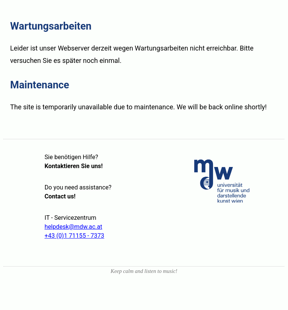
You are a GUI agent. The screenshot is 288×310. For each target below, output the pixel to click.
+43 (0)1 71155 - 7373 (74, 235)
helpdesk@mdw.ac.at (73, 226)
